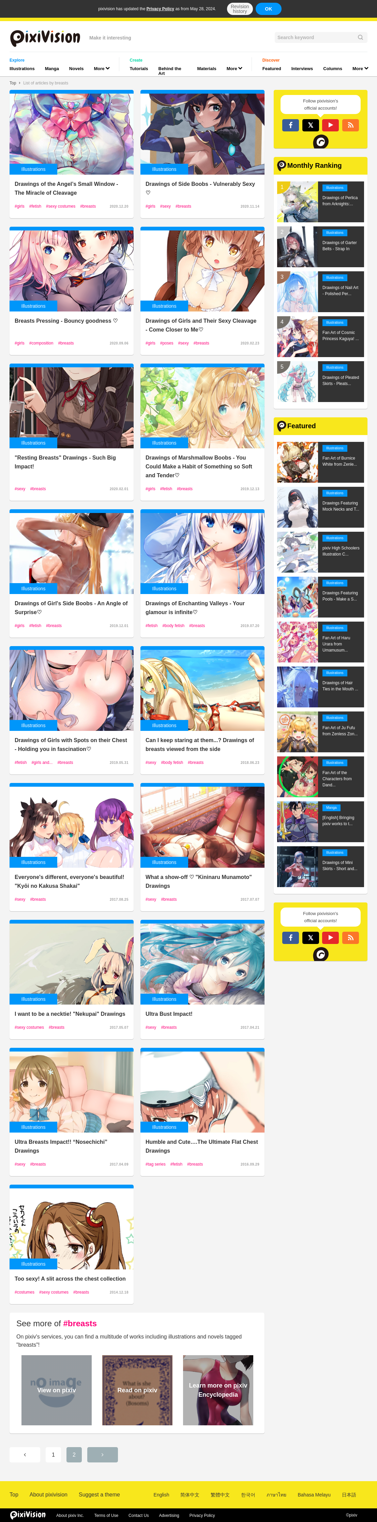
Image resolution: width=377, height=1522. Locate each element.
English (161, 1494)
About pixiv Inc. (70, 1515)
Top (13, 83)
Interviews (302, 68)
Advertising (169, 1515)
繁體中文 (220, 1494)
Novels (76, 68)
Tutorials (139, 68)
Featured (271, 68)
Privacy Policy (160, 8)
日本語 (349, 1494)
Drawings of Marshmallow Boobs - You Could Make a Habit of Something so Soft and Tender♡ (199, 466)
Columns (332, 68)
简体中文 (189, 1494)
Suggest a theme (99, 1494)
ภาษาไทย (276, 1494)
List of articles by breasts (45, 83)
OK (268, 9)
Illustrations (22, 68)
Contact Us (139, 1515)
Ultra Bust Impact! (169, 1014)
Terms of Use (106, 1515)
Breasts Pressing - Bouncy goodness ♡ (66, 321)
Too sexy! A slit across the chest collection (70, 1279)
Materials (206, 68)
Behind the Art (170, 71)
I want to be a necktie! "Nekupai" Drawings (70, 1014)
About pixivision (48, 1494)
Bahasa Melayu (314, 1494)
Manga (52, 68)
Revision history (240, 9)
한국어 (248, 1494)
